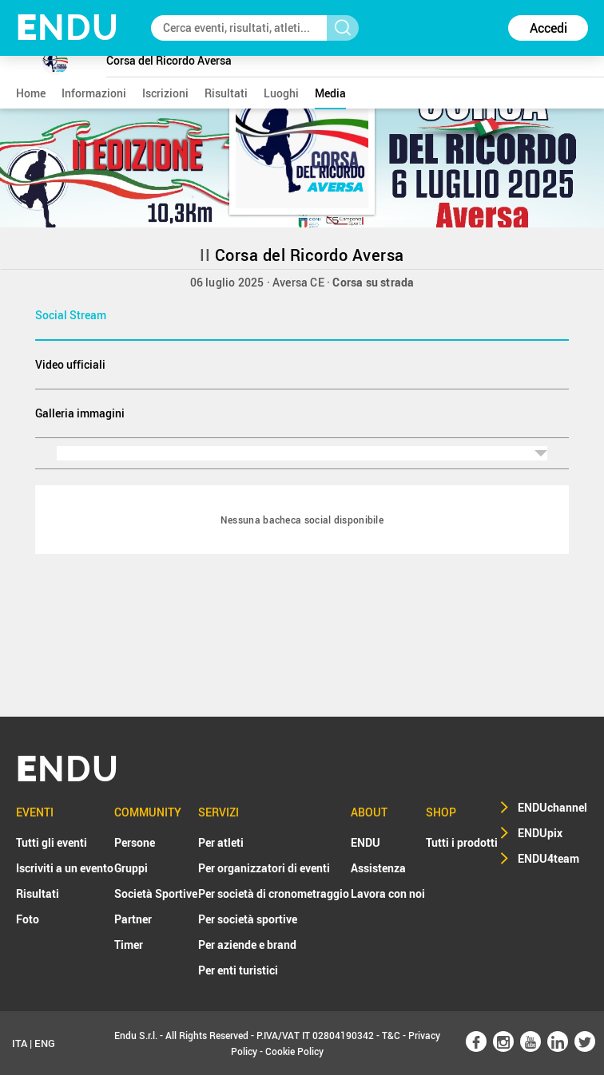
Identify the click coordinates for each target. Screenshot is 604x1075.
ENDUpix (540, 832)
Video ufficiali (70, 364)
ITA (19, 1043)
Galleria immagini (80, 413)
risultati (226, 93)
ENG (44, 1043)
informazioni (94, 93)
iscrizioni (165, 93)
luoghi (281, 93)
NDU (67, 27)
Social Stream (70, 314)
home (31, 93)
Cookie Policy (294, 1051)
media (330, 93)
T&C (391, 1035)
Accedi (548, 28)
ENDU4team (548, 858)
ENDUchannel (552, 807)
